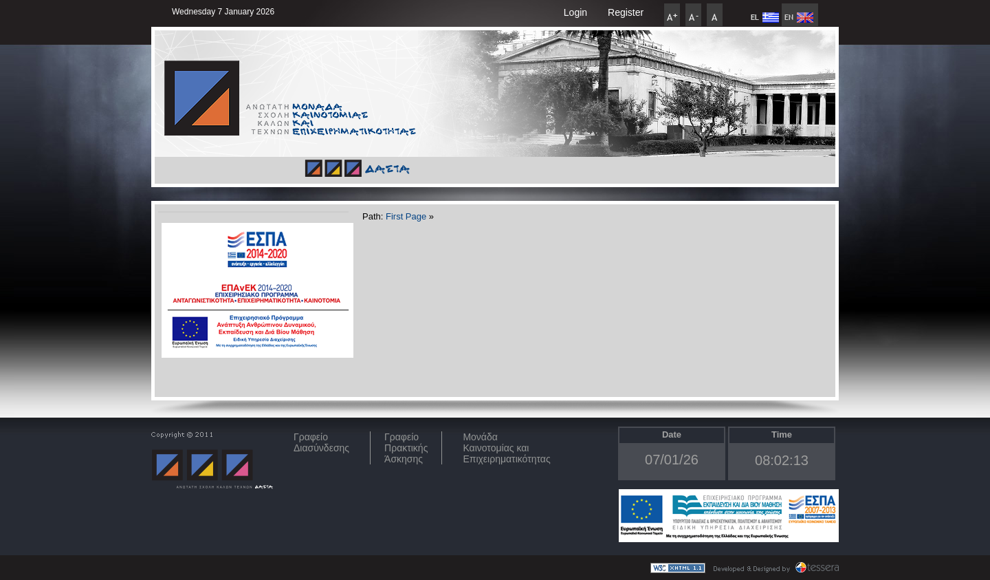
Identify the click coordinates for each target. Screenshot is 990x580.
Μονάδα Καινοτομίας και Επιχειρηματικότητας (506, 447)
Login (575, 12)
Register (626, 12)
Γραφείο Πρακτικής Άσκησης (406, 447)
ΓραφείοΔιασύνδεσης (321, 442)
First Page (406, 216)
